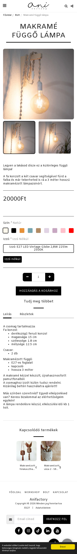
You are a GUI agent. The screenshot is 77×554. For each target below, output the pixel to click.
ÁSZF (27, 508)
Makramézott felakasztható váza (28, 467)
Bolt (17, 15)
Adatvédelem (43, 508)
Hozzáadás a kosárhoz (38, 291)
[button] (4, 6)
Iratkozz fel (56, 519)
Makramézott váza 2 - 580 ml (51, 467)
